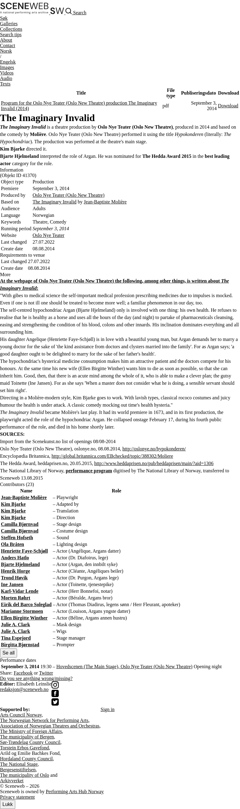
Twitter (46, 672)
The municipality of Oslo (24, 775)
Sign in (108, 709)
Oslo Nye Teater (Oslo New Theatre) (68, 195)
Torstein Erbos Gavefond (24, 747)
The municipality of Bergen (27, 736)
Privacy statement (17, 797)
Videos (6, 72)
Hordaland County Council (26, 758)
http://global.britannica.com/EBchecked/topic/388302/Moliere (112, 456)
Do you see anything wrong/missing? (36, 678)
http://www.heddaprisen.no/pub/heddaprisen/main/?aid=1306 (154, 463)
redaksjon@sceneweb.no (24, 689)
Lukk (7, 804)
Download (228, 105)
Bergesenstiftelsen (18, 769)
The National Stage (19, 764)
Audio (6, 78)
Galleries (9, 23)
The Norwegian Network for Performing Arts (44, 720)
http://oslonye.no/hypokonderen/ (154, 448)
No (6, 51)
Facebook (23, 672)
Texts (5, 83)
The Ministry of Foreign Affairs (31, 731)
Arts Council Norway (21, 714)
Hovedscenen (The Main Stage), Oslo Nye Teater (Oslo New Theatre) (124, 666)
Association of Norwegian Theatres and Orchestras (49, 725)
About (6, 40)
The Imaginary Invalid (54, 201)
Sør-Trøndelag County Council (30, 742)
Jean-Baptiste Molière (105, 201)
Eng (8, 61)
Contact (7, 45)
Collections (11, 29)
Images (7, 67)
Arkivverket (11, 780)
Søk (4, 18)
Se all (8, 652)
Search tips (11, 34)
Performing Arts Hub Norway (75, 791)
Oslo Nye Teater (48, 235)
